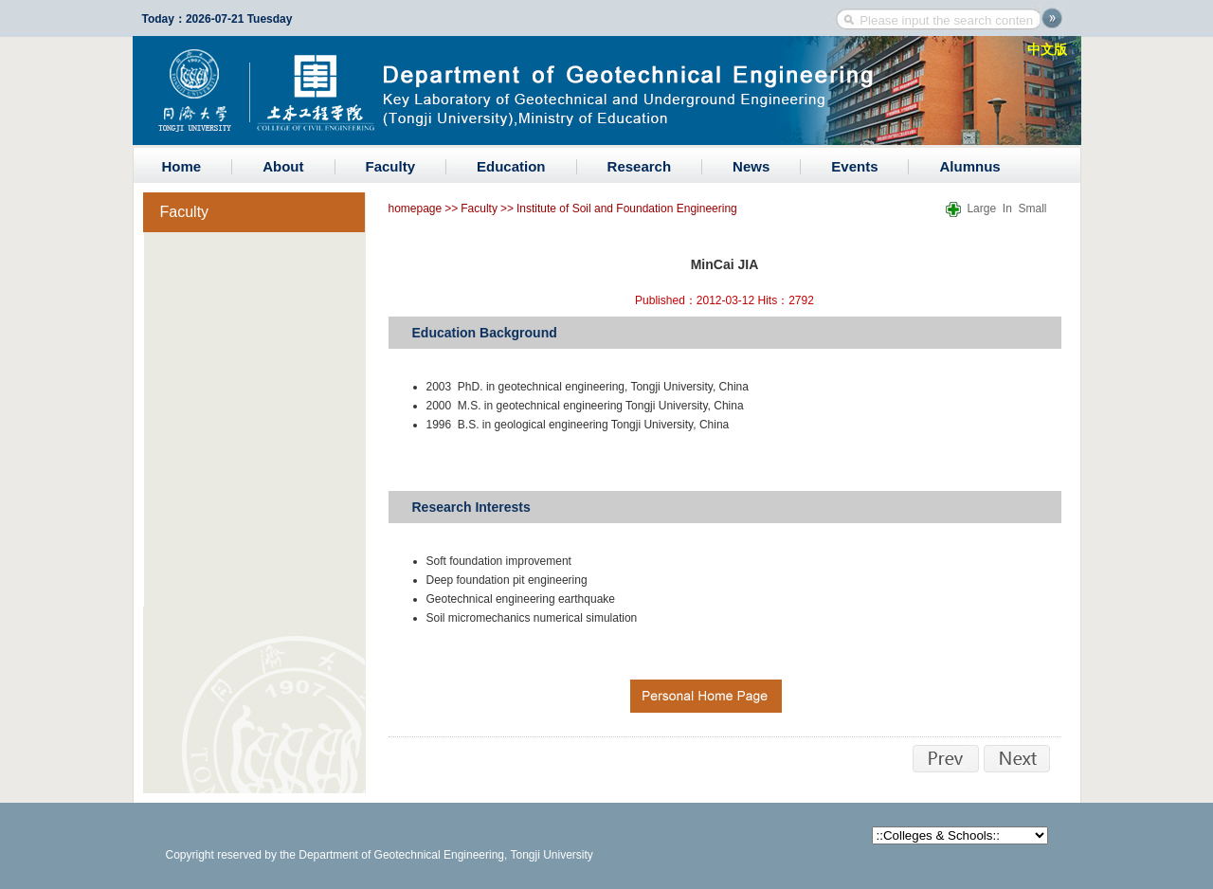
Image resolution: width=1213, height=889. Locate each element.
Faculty (391, 166)
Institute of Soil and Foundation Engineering (626, 208)
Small (1032, 208)
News (751, 166)
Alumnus (969, 166)
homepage (416, 208)
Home (182, 166)
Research (639, 166)
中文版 (1047, 49)
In (1007, 208)
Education (511, 166)
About (283, 166)
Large (981, 208)
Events (854, 166)
